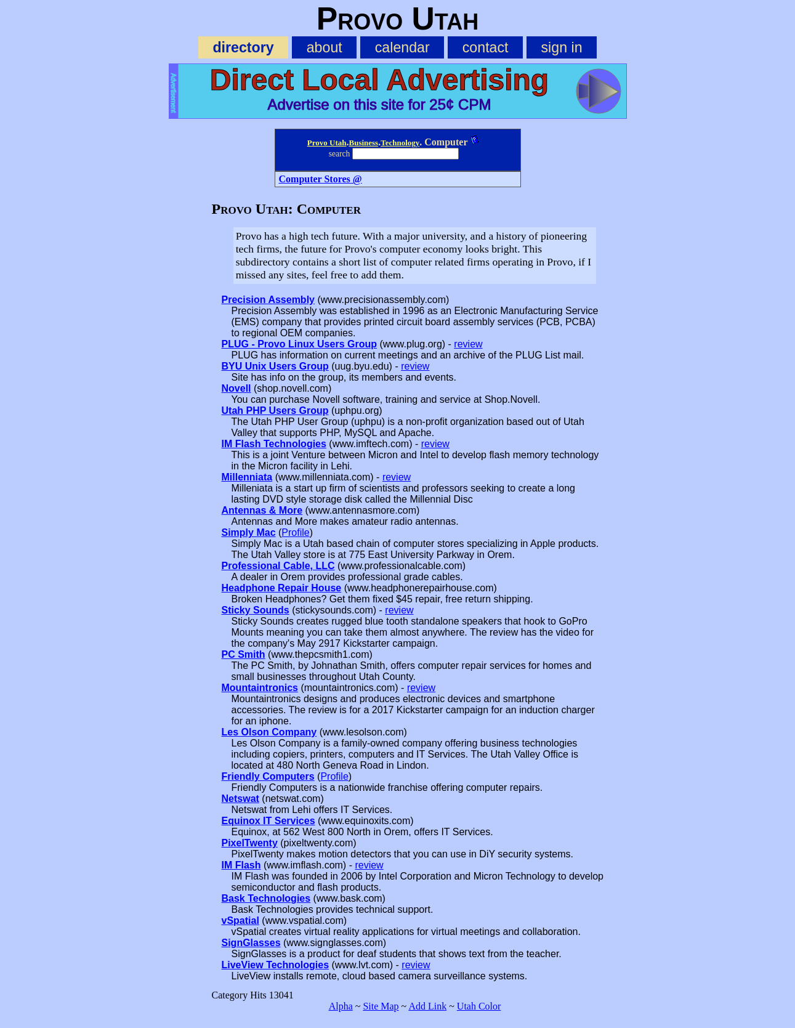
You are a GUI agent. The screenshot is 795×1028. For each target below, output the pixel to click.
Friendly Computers (268, 776)
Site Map (380, 1006)
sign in (562, 47)
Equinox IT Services (268, 821)
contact (485, 47)
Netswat (240, 798)
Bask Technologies (266, 898)
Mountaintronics (260, 687)
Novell (236, 388)
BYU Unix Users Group (275, 366)
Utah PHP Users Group (275, 410)
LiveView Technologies (275, 965)
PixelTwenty (250, 843)
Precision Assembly (268, 299)
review (468, 344)
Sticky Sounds (255, 610)
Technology (400, 142)
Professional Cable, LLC (278, 566)
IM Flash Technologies (274, 444)
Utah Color (479, 1006)
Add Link (427, 1006)
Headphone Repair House (282, 588)
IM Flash (241, 865)
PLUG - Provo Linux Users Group (299, 344)
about (324, 47)
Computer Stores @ (320, 179)
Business (363, 142)
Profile (295, 532)
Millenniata (247, 477)
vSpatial (240, 920)
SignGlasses (251, 942)
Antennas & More (262, 510)
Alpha (341, 1006)
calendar (402, 47)
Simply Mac (249, 532)
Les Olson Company (269, 732)
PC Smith (243, 654)
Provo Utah (327, 142)
